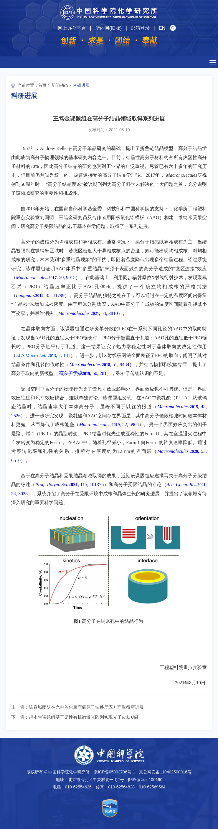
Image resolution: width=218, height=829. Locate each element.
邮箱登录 (140, 28)
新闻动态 (60, 85)
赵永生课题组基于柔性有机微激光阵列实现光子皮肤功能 (84, 717)
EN (162, 28)
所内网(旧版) (108, 28)
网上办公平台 (72, 28)
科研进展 (81, 85)
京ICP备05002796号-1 (114, 772)
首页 (42, 85)
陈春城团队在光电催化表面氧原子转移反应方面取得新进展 (86, 707)
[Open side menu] (212, 62)
